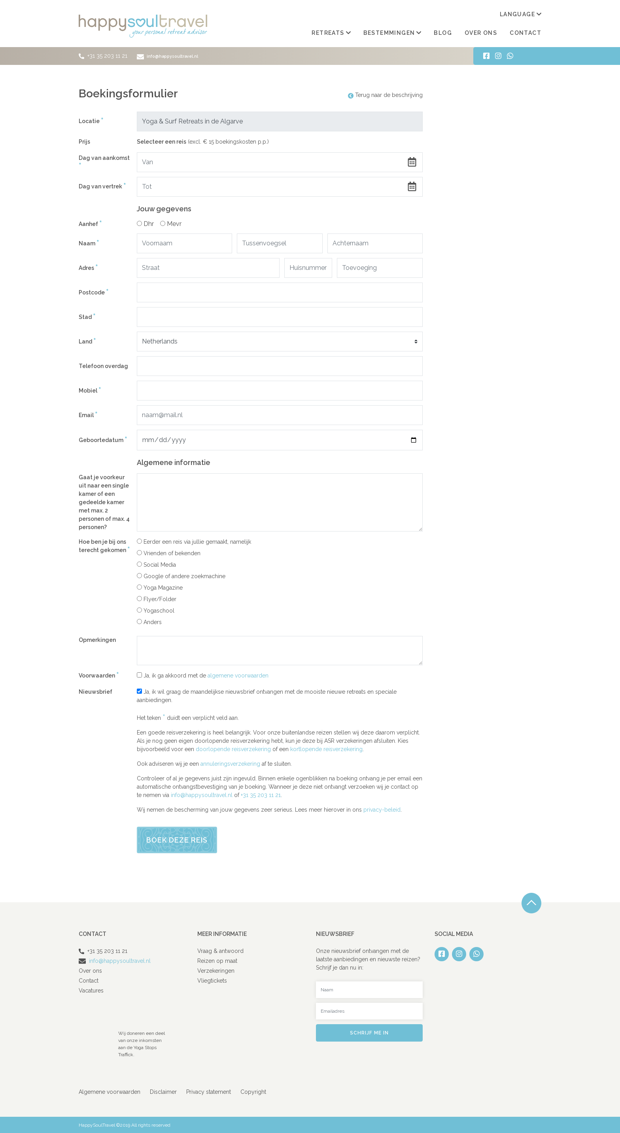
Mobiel (90, 390)
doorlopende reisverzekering (233, 749)
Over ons (481, 33)
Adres (88, 268)
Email (88, 415)
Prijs (84, 141)
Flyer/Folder (156, 599)
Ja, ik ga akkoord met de (202, 675)
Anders (149, 622)
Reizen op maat (217, 960)
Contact (525, 33)
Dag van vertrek (102, 186)
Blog (443, 33)
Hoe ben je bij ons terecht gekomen (104, 546)
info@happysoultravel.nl (173, 56)
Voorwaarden (99, 675)
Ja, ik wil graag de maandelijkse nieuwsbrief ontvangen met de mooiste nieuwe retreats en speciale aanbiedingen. (267, 695)
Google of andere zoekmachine (181, 576)
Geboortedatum (103, 440)
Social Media (156, 564)
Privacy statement (208, 1091)
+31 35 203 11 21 (107, 56)
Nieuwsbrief (95, 691)
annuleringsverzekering (230, 763)
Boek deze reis (177, 839)
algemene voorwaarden (238, 675)
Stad (87, 317)
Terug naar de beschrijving (385, 94)
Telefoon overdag (103, 365)
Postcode (94, 292)
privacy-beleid (382, 809)
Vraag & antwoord (220, 950)
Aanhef (90, 224)
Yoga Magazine (160, 587)
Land (87, 341)
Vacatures (91, 990)
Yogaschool (155, 610)
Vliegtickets (212, 980)
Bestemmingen (392, 33)
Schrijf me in (369, 1032)
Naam (89, 243)
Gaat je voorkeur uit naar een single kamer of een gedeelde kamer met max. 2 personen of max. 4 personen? (104, 502)
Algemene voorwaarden (109, 1091)
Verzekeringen (215, 970)
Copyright (253, 1091)
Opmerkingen (97, 639)
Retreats (331, 33)
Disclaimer (163, 1091)
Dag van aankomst (104, 162)
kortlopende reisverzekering (326, 749)
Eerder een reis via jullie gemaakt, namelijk (194, 541)
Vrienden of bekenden (168, 553)
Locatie (91, 121)
